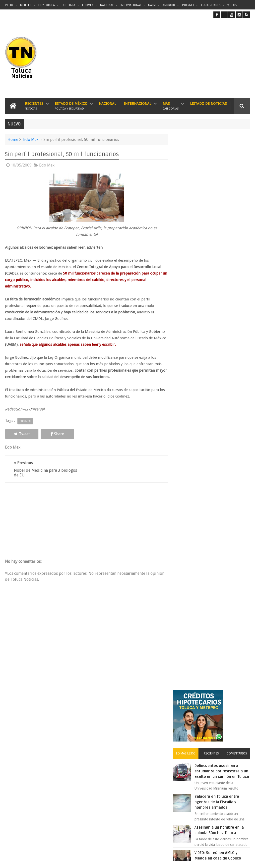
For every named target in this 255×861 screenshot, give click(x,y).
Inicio (9, 5)
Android (169, 5)
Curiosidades (210, 5)
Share (53, 433)
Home (12, 139)
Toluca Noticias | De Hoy (68, 853)
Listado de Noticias (208, 104)
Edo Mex (31, 139)
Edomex (87, 5)
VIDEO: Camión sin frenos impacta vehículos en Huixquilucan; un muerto (220, 449)
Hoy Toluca (46, 5)
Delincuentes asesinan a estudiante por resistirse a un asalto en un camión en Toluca (136, 733)
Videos (232, 5)
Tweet (20, 433)
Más (171, 106)
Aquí (245, 853)
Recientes (34, 106)
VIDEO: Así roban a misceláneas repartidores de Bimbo (221, 336)
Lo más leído (188, 201)
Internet (188, 5)
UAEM (152, 5)
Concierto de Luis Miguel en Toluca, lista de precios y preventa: (222, 418)
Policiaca (68, 5)
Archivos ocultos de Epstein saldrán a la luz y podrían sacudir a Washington (212, 529)
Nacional (107, 5)
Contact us (237, 702)
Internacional (131, 5)
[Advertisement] (208, 58)
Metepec (25, 5)
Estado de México (71, 106)
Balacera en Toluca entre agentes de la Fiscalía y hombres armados (220, 255)
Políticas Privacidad (206, 853)
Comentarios (237, 201)
